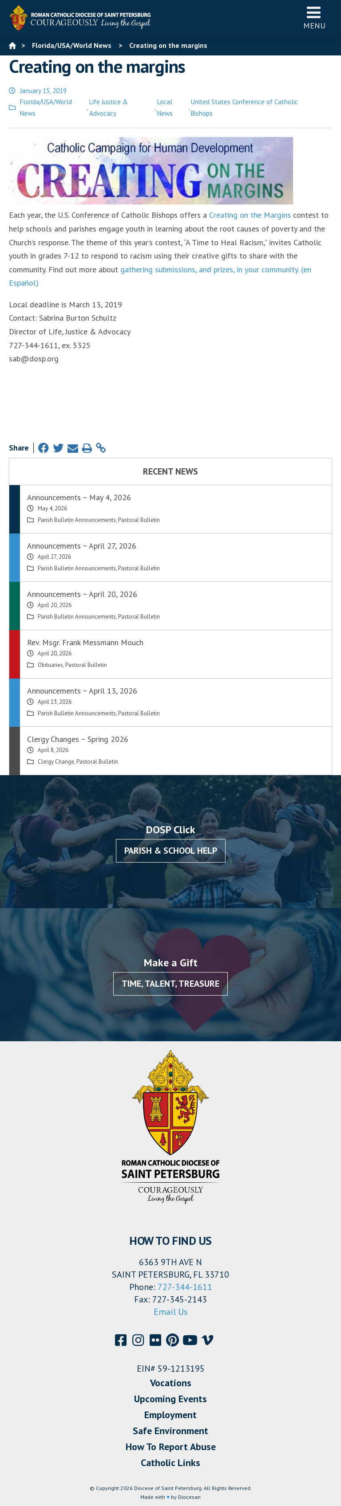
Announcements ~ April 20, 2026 (82, 594)
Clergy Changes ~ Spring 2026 (77, 739)
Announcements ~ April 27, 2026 (81, 546)
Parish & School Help (170, 850)
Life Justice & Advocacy (108, 108)
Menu (314, 17)
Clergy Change (56, 761)
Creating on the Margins (250, 215)
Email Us (171, 1312)
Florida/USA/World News (46, 108)
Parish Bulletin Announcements (77, 520)
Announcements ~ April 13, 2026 (82, 691)
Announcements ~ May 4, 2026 (79, 497)
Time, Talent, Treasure (170, 983)
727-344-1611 (185, 1287)
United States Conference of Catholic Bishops (244, 108)
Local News (165, 108)
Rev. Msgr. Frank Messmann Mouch (85, 642)
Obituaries (50, 665)
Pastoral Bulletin (139, 520)
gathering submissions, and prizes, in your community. (209, 269)
